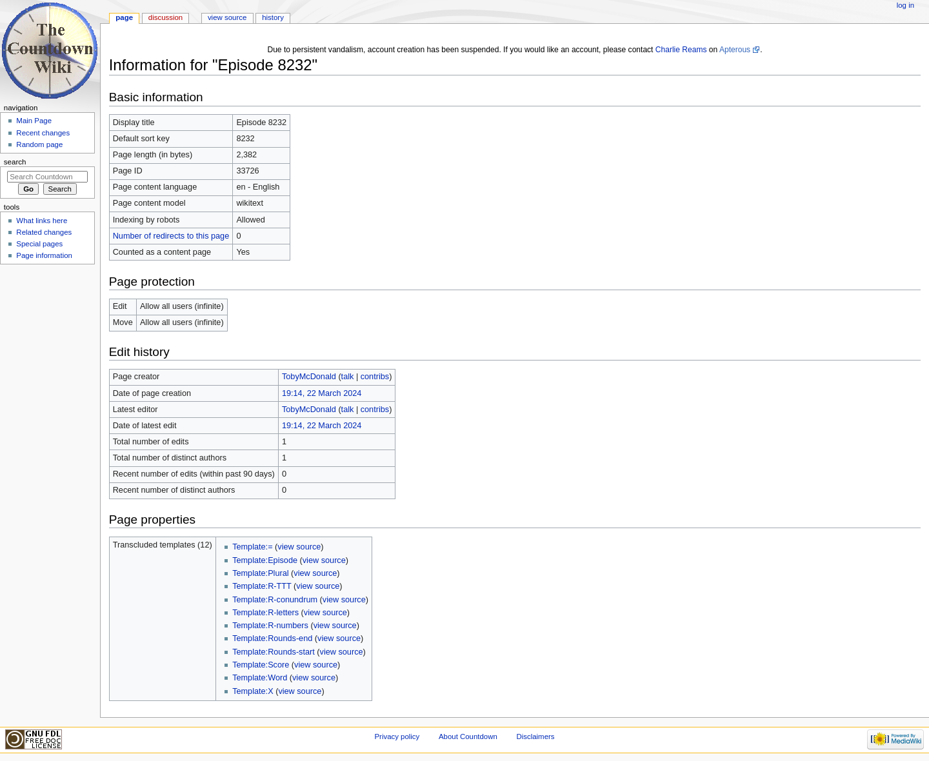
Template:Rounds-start (273, 652)
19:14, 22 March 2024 (321, 393)
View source (227, 17)
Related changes (44, 232)
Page (124, 17)
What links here (41, 220)
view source (299, 546)
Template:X (252, 691)
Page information (44, 255)
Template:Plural (260, 573)
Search (15, 162)
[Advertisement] (47, 365)
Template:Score (260, 664)
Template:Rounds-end (272, 638)
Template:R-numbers (270, 625)
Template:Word (259, 677)
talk (347, 376)
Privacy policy (396, 736)
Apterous (734, 49)
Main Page (34, 120)
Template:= (252, 546)
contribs (375, 376)
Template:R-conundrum (274, 599)
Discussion (165, 17)
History (273, 17)
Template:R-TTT (261, 586)
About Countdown (468, 736)
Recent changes (43, 133)
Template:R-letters (265, 612)
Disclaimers (535, 736)
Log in (905, 5)
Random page (39, 144)
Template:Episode (264, 560)
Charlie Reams (681, 49)
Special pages (39, 244)
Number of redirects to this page (171, 236)
